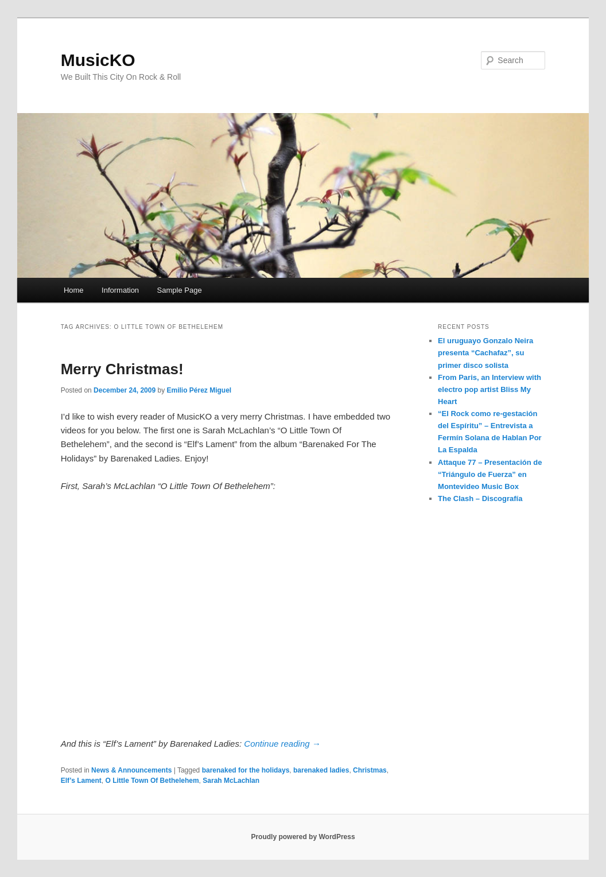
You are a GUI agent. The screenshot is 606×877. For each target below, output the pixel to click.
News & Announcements (131, 770)
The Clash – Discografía (480, 498)
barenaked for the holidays (246, 770)
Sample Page (179, 290)
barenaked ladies (321, 770)
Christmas (370, 770)
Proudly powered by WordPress (303, 837)
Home (74, 290)
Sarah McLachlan (231, 781)
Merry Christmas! (122, 369)
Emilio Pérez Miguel (199, 390)
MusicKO (98, 60)
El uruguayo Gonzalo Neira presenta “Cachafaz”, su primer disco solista (485, 352)
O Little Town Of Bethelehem (152, 781)
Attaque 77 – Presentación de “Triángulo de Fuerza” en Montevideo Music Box (490, 474)
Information (120, 290)
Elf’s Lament (81, 781)
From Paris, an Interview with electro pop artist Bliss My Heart (489, 389)
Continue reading (282, 743)
